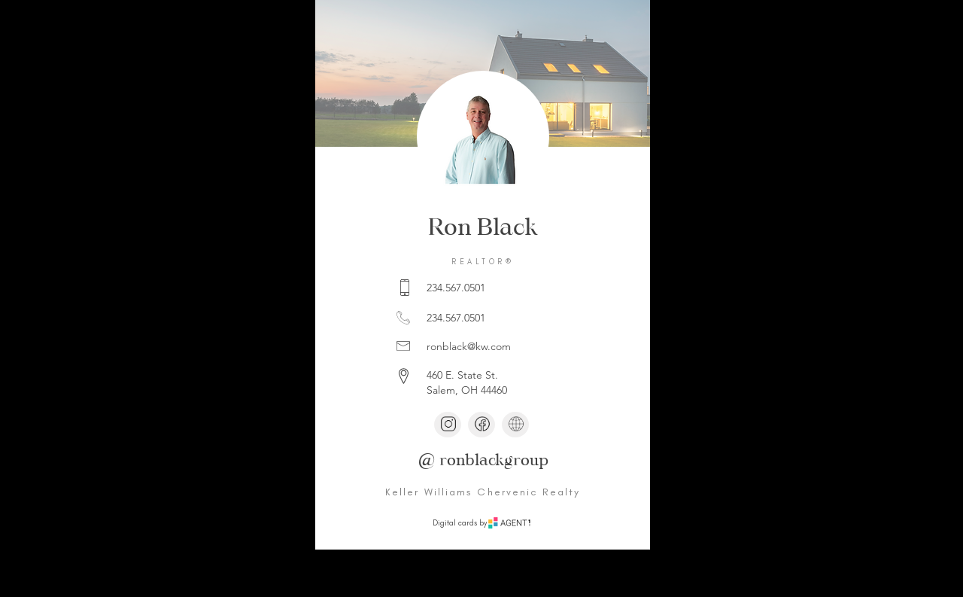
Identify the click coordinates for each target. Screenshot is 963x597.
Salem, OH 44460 (467, 390)
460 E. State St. (462, 375)
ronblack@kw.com (469, 346)
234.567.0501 (456, 287)
